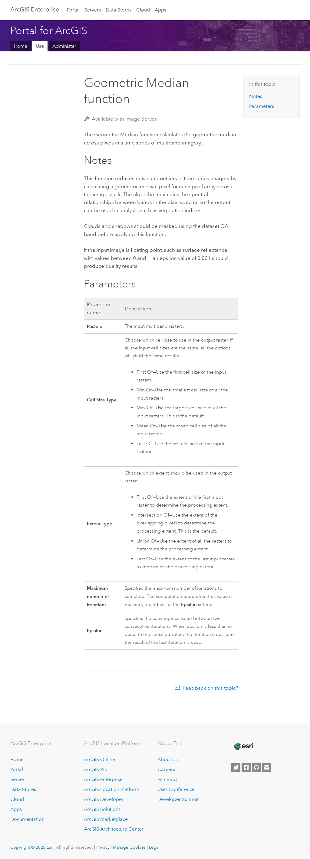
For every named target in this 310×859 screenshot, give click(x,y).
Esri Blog (167, 779)
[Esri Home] (243, 746)
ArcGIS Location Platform (111, 789)
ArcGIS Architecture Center (113, 829)
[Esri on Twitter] (235, 767)
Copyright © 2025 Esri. (32, 847)
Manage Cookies (129, 847)
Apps (160, 10)
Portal (73, 10)
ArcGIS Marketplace (106, 819)
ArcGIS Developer (104, 799)
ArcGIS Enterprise (34, 9)
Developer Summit (178, 799)
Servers (92, 10)
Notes (255, 96)
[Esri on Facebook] (246, 767)
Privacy (103, 847)
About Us (167, 759)
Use (40, 46)
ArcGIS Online (99, 759)
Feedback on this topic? (210, 688)
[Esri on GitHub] (256, 767)
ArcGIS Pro (95, 769)
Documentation (27, 819)
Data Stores (118, 10)
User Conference (176, 789)
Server (17, 779)
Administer (64, 46)
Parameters (261, 106)
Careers (166, 769)
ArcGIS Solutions (102, 809)
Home (20, 46)
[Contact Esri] (266, 767)
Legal (154, 847)
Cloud (143, 10)
